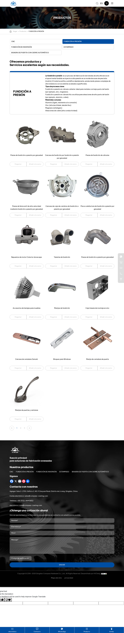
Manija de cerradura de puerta (97, 359)
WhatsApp (62, 629)
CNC (13, 41)
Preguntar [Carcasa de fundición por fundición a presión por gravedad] (53, 164)
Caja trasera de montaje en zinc (97, 308)
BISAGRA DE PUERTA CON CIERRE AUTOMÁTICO (30, 53)
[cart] (106, 3)
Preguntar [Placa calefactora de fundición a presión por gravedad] (89, 215)
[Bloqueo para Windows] (62, 339)
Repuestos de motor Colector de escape (26, 257)
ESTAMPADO (69, 47)
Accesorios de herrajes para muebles (26, 308)
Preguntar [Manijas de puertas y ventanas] (18, 419)
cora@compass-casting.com (30, 505)
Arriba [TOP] (111, 629)
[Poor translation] (8, 599)
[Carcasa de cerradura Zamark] (27, 339)
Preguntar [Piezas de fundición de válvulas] (89, 164)
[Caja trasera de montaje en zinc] (97, 288)
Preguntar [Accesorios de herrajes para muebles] (18, 317)
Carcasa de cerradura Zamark (26, 359)
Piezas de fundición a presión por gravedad (26, 155)
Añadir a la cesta (35, 164)
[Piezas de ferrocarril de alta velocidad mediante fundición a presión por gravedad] (27, 186)
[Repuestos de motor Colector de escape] (27, 237)
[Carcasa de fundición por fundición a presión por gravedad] (62, 135)
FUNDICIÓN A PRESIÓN (36, 31)
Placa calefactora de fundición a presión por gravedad (97, 207)
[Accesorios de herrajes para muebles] (27, 288)
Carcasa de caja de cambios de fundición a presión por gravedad (62, 207)
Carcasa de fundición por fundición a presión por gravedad (62, 156)
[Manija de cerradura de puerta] (97, 339)
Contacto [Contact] (37, 629)
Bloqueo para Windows (62, 359)
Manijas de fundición (62, 308)
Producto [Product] (87, 629)
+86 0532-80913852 (25, 501)
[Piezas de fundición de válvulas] (97, 135)
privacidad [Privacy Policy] (68, 578)
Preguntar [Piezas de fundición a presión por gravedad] (18, 164)
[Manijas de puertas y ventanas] (27, 389)
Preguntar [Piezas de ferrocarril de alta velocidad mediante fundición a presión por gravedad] (18, 215)
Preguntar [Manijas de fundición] (53, 317)
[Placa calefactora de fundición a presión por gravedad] (97, 186)
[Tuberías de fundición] (62, 237)
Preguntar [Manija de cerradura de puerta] (89, 368)
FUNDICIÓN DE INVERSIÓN (21, 47)
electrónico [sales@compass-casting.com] (12, 629)
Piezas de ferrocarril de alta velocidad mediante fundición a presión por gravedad (26, 207)
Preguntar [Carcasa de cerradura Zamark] (18, 368)
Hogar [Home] (15, 31)
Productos (22, 31)
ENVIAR (62, 565)
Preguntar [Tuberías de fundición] (53, 266)
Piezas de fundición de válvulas (97, 155)
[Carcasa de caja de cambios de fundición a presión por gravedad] (62, 186)
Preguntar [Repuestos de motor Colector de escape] (18, 266)
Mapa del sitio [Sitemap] (56, 578)
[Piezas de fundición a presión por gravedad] (27, 135)
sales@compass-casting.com (36, 496)
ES (101, 3)
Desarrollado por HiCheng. (91, 574)
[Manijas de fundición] (62, 288)
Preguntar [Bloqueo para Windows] (53, 368)
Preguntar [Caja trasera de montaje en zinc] (89, 317)
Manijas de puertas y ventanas (26, 410)
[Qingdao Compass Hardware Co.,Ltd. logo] (14, 3)
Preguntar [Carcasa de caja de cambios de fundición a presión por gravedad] (53, 215)
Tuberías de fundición (62, 257)
